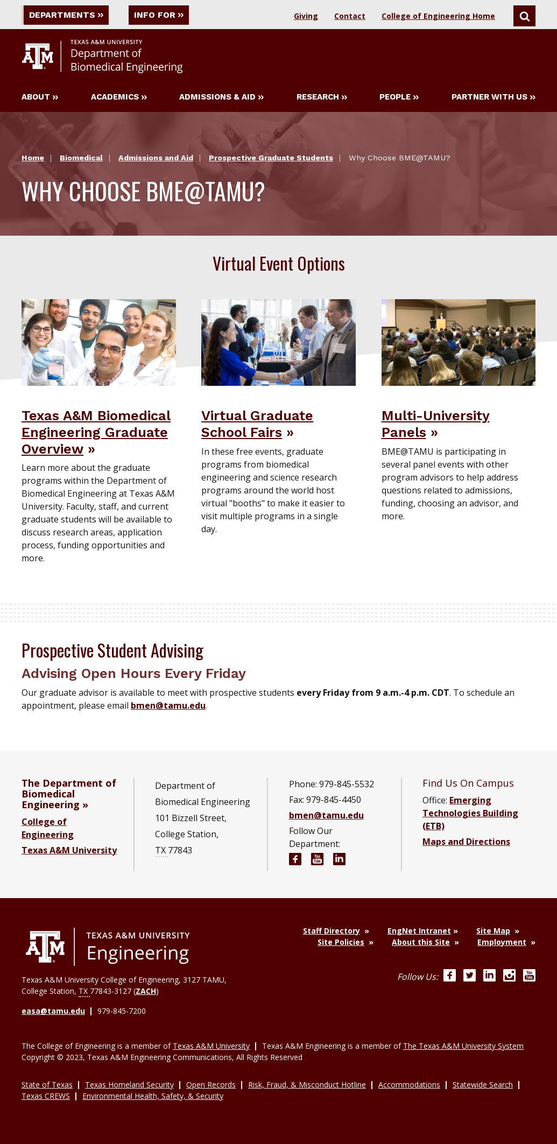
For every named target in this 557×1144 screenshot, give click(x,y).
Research (322, 97)
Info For (160, 15)
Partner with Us (493, 97)
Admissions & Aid (221, 97)
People (399, 97)
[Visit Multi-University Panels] (459, 342)
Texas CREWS (46, 1095)
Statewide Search (483, 1084)
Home (33, 158)
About (40, 97)
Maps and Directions (466, 842)
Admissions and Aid (155, 158)
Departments (66, 15)
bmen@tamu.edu (168, 705)
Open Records (211, 1084)
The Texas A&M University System (463, 1045)
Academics (119, 97)
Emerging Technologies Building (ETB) (470, 813)
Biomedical (81, 158)
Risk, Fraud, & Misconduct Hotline (307, 1084)
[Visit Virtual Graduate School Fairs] (278, 342)
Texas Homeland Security (129, 1084)
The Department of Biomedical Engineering (69, 793)
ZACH (146, 991)
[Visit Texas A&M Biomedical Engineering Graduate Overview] (99, 342)
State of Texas (47, 1084)
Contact (349, 16)
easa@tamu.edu (53, 1011)
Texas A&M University (69, 850)
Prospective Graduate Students (271, 158)
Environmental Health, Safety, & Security (152, 1095)
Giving (306, 16)
